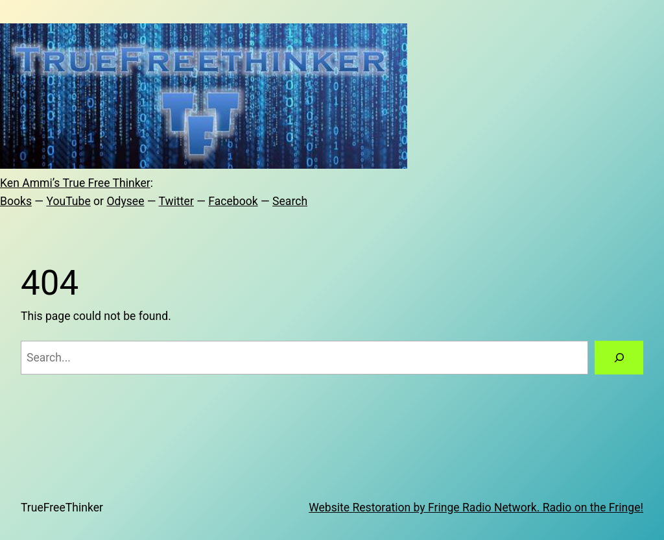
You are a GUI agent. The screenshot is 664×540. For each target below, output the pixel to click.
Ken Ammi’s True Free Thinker (75, 183)
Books (16, 201)
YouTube (68, 201)
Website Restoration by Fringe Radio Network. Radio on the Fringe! (476, 507)
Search (289, 201)
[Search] (619, 357)
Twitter (176, 201)
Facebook (232, 201)
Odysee (125, 201)
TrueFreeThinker (62, 507)
